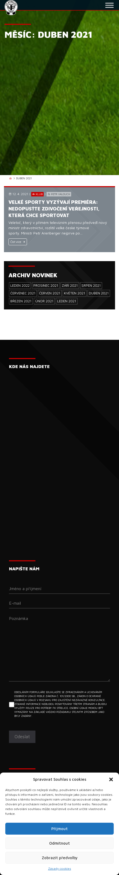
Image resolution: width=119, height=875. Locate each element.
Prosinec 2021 (45, 285)
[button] (111, 779)
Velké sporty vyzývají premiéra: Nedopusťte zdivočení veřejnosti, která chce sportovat (54, 208)
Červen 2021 (49, 293)
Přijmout (59, 828)
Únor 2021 (44, 301)
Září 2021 (70, 285)
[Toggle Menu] (109, 5)
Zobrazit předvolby (59, 857)
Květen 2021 (74, 293)
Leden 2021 (66, 301)
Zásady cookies (59, 869)
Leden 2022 (20, 285)
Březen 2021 (20, 301)
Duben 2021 (99, 293)
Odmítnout (59, 843)
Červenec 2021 (22, 293)
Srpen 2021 (91, 285)
